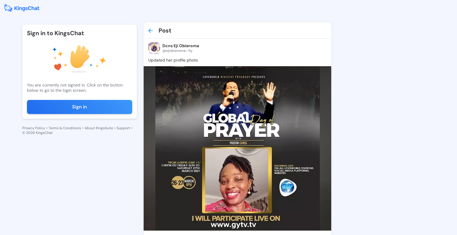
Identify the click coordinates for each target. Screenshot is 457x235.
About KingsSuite (99, 128)
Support (123, 128)
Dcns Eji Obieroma (180, 45)
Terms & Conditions (65, 128)
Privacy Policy (33, 128)
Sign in (79, 107)
